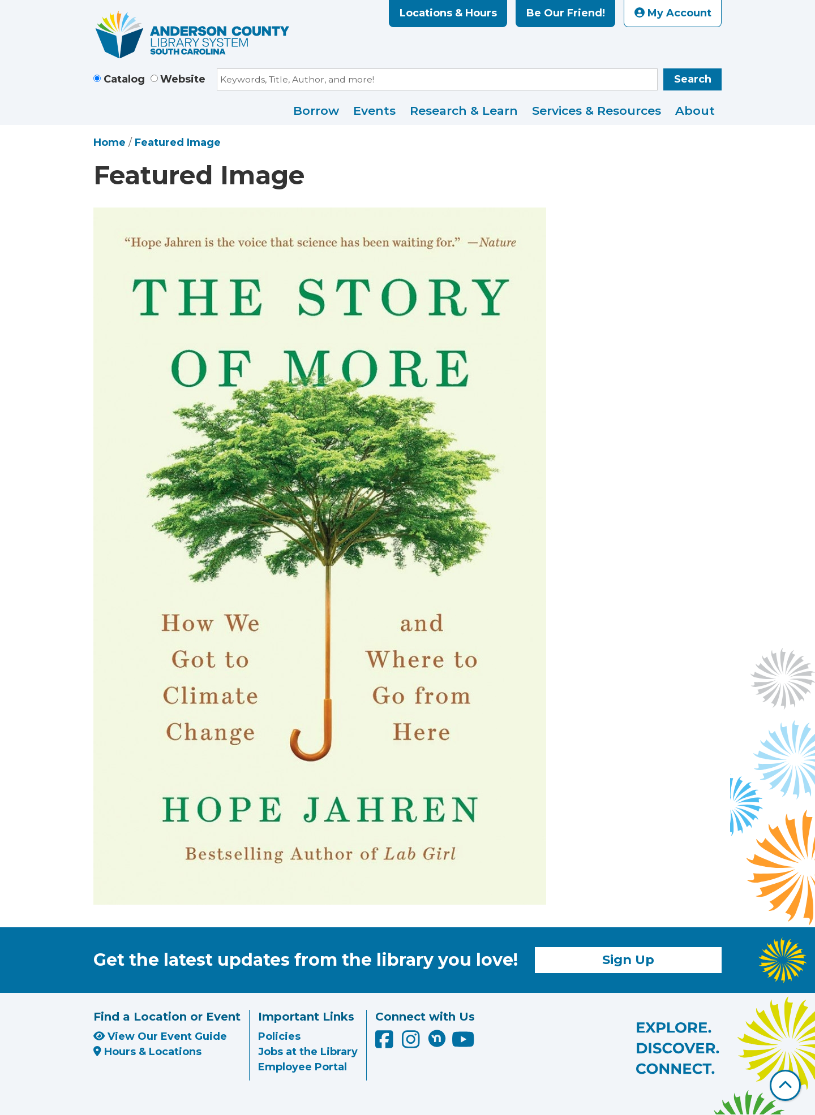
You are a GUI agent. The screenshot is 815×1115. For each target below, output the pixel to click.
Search (692, 79)
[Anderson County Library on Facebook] (385, 1044)
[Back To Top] (785, 1085)
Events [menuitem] (374, 110)
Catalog (124, 79)
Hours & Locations (147, 1051)
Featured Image (178, 142)
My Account (672, 13)
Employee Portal (302, 1067)
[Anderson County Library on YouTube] (463, 1044)
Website (182, 79)
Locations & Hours (448, 13)
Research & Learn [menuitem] (464, 110)
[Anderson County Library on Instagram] (412, 1044)
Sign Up (628, 959)
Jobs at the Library (308, 1051)
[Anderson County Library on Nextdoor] (437, 1038)
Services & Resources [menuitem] (596, 110)
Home (109, 142)
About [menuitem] (695, 110)
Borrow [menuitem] (316, 110)
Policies (279, 1036)
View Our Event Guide (160, 1036)
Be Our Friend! (565, 13)
